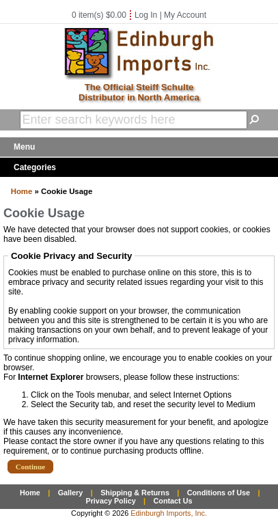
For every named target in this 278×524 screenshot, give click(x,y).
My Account (185, 15)
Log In (146, 15)
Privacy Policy (110, 501)
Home (22, 191)
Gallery (70, 492)
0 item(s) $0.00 (99, 15)
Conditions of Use (218, 492)
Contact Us (173, 501)
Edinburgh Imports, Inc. (168, 513)
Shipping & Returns (134, 492)
